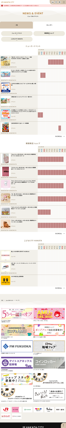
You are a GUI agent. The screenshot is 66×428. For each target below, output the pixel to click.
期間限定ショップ (49, 33)
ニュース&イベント (9, 300)
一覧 (16, 25)
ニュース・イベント (17, 33)
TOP (2, 300)
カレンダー (50, 25)
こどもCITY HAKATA (17, 39)
